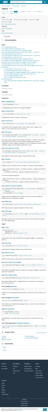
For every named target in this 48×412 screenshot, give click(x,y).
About (37, 363)
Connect (4, 380)
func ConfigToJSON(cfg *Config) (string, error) (13, 48)
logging (22, 5)
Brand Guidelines (39, 375)
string (16, 104)
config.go (4, 336)
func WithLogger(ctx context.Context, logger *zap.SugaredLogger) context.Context (22, 65)
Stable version (6, 21)
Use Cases (4, 366)
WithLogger (8, 211)
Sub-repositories (27, 368)
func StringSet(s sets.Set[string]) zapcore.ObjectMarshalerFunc (17, 58)
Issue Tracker (38, 370)
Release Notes (39, 373)
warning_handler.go (29, 336)
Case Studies (5, 368)
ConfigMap (20, 193)
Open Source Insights (7, 33)
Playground (15, 366)
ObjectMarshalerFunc (33, 162)
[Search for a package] (25, 2)
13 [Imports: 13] (4, 13)
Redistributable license (20, 19)
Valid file (7, 19)
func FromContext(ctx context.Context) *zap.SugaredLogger (17, 50)
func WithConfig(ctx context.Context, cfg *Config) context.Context (18, 63)
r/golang (3, 389)
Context (22, 123)
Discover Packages (6, 5)
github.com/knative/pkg (7, 28)
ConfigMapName (10, 101)
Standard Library (28, 366)
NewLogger (8, 132)
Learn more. (20, 410)
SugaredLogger (32, 123)
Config (18, 114)
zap (26, 123)
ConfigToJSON (9, 111)
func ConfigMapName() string (9, 47)
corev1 (15, 193)
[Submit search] (41, 2)
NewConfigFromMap (11, 275)
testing (4, 350)
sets (14, 162)
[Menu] (24, 36)
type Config (4, 67)
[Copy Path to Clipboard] (25, 6)
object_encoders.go (7, 339)
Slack (3, 387)
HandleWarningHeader (23, 323)
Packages (27, 363)
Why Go (4, 363)
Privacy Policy (24, 403)
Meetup (3, 392)
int (33, 326)
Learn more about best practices (9, 24)
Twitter (3, 383)
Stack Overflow (16, 370)
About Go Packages (28, 370)
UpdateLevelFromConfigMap (13, 186)
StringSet (7, 159)
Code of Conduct (39, 377)
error (27, 114)
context (17, 123)
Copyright (24, 399)
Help (14, 373)
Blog (37, 368)
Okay (45, 409)
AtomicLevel (23, 136)
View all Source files (40, 332)
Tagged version (33, 19)
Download (38, 366)
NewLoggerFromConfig (12, 148)
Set (16, 162)
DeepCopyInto (14, 297)
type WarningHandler (7, 79)
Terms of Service (24, 401)
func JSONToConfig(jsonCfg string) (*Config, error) (16, 70)
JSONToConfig (9, 252)
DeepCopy (13, 286)
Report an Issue (24, 405)
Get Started (16, 363)
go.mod (7, 19)
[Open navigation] (44, 2)
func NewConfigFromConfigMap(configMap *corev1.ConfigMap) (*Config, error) (24, 72)
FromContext (9, 121)
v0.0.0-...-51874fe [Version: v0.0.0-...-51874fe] (8, 11)
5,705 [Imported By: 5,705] (13, 13)
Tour (14, 368)
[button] (2, 19)
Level (25, 233)
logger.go (4, 338)
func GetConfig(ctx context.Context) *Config (15, 69)
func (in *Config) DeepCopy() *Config (13, 75)
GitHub (3, 385)
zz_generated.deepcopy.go (31, 338)
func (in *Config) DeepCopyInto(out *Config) (15, 77)
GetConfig (8, 243)
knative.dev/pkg (15, 5)
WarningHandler (9, 309)
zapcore (25, 162)
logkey (4, 347)
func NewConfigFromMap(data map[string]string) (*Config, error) (20, 74)
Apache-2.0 (39, 11)
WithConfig (8, 201)
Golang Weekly (5, 394)
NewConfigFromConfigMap (13, 262)
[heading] (6, 2)
